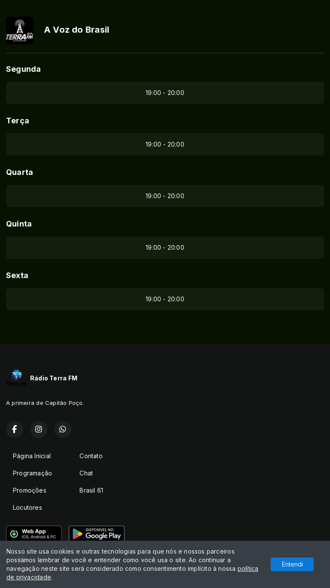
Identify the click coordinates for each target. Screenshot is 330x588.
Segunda (23, 69)
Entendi (292, 564)
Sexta (17, 275)
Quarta (19, 172)
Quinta (19, 223)
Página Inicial (32, 455)
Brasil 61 (91, 490)
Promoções (29, 490)
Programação (32, 473)
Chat (86, 473)
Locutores (27, 507)
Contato (90, 455)
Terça (17, 120)
